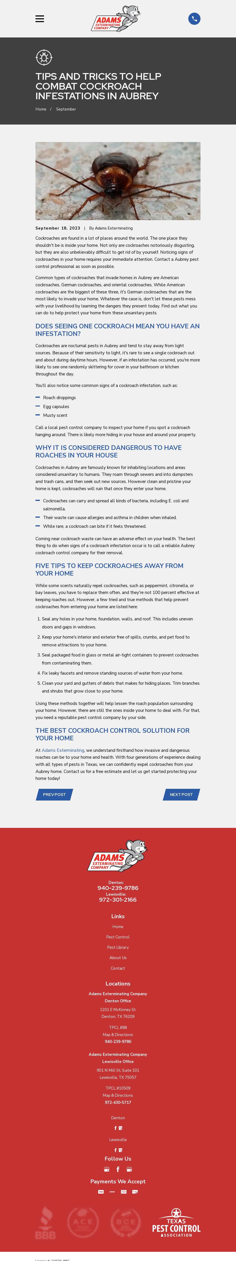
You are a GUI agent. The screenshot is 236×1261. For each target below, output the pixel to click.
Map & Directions (118, 1035)
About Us (118, 958)
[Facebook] (118, 1170)
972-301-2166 (118, 900)
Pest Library (118, 948)
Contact (118, 968)
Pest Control (118, 937)
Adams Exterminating (63, 750)
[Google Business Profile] (106, 1170)
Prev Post (55, 794)
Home (117, 927)
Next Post (181, 794)
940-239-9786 (118, 888)
